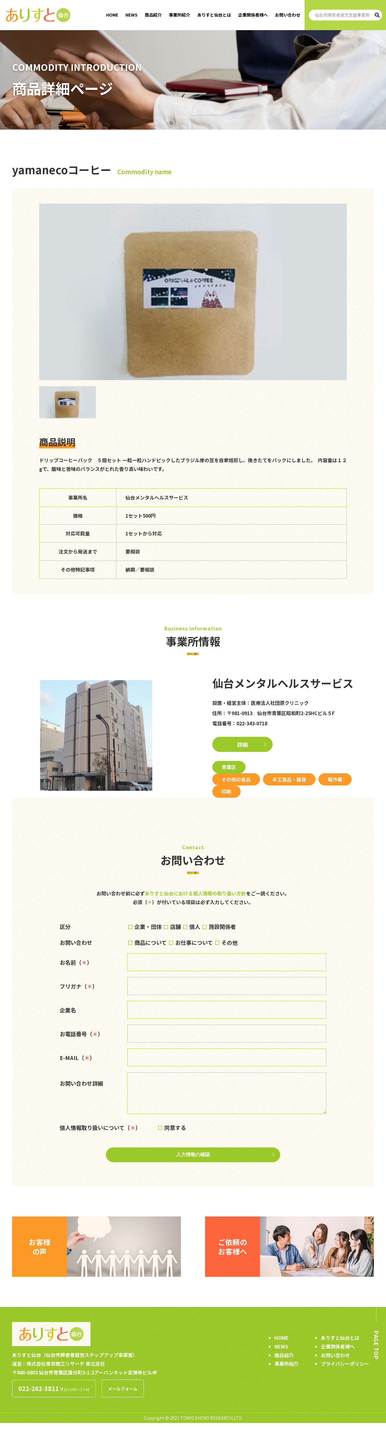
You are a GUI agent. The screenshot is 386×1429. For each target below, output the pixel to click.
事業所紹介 (179, 15)
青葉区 (229, 767)
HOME (112, 15)
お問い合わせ (287, 15)
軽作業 (335, 779)
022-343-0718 (251, 723)
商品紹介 (153, 15)
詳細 (242, 744)
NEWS (131, 15)
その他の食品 (236, 779)
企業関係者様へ (253, 15)
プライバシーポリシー (345, 1369)
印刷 (226, 791)
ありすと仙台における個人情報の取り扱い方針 (195, 893)
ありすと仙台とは (214, 15)
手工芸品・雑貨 (289, 779)
